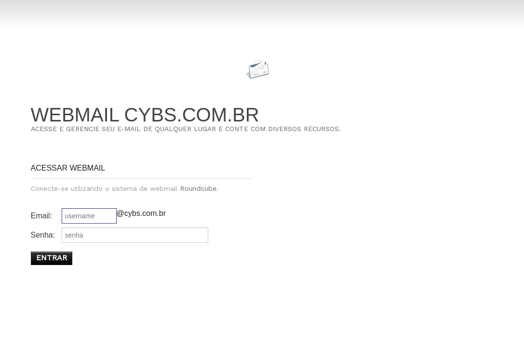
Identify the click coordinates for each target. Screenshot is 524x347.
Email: (41, 216)
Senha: (43, 235)
